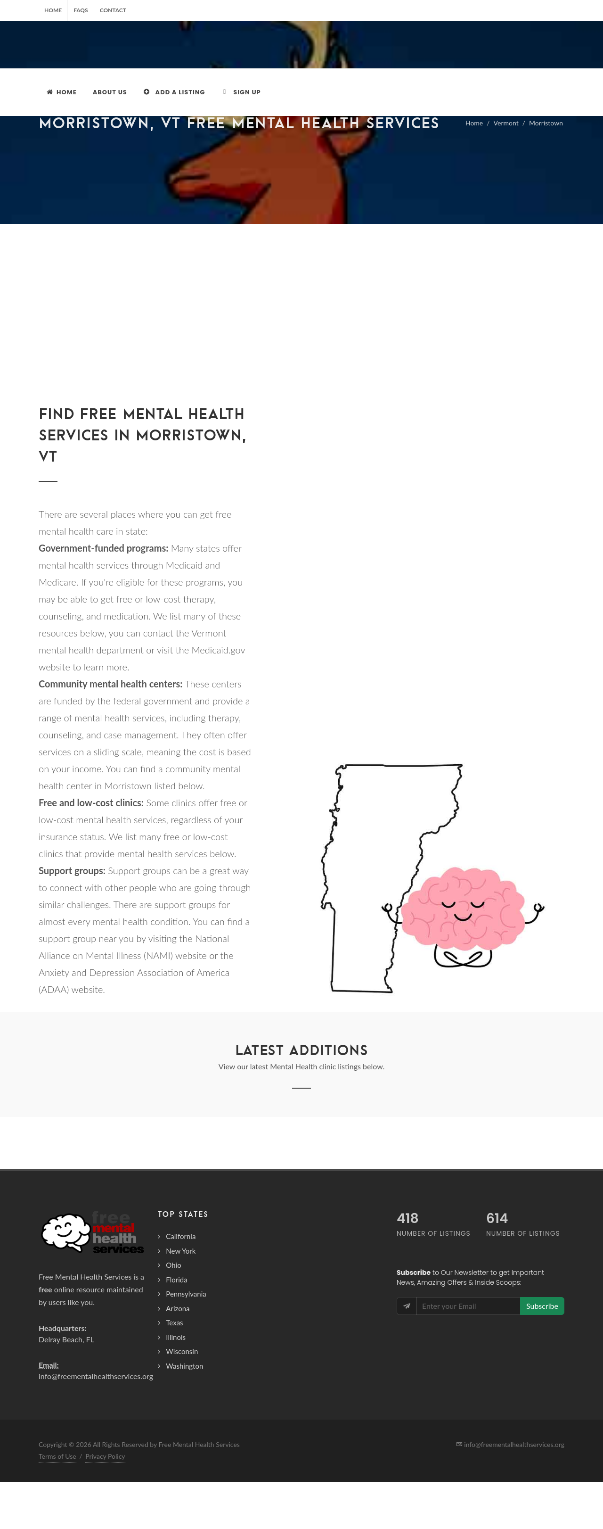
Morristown (546, 170)
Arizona (177, 1355)
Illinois (176, 1384)
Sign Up (241, 92)
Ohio (173, 1312)
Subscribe (542, 1352)
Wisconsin (182, 1398)
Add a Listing (174, 92)
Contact (113, 10)
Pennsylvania (186, 1341)
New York (181, 1298)
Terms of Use (57, 1503)
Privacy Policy (105, 1503)
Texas (174, 1369)
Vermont (506, 170)
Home (53, 10)
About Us (110, 92)
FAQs (80, 10)
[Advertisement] (301, 342)
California (181, 1283)
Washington (184, 1413)
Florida (176, 1326)
